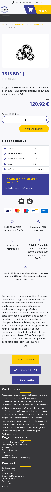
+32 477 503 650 (25, 370)
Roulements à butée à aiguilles (21, 411)
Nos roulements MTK (17, 24)
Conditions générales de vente (14, 444)
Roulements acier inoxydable (33, 427)
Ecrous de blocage (29, 395)
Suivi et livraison (8, 447)
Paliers (7, 398)
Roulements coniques (11, 430)
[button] (25, 345)
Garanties (6, 452)
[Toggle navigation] (6, 18)
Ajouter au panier (34, 128)
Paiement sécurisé (9, 450)
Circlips (17, 395)
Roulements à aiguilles (11, 401)
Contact (44, 2)
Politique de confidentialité (13, 442)
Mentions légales (9, 455)
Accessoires (7, 395)
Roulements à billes (38, 24)
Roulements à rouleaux (19, 417)
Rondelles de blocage (28, 398)
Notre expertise (25, 380)
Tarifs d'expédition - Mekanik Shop (16, 458)
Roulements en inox (10, 434)
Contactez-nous (25, 359)
